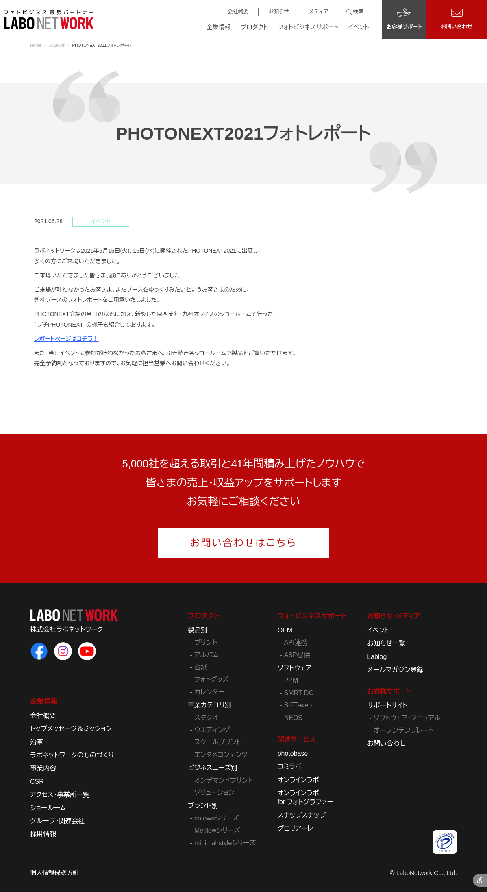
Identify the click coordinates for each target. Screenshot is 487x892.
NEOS (293, 717)
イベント (358, 27)
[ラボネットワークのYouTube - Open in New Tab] (87, 651)
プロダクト (254, 27)
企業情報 (219, 27)
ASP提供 (297, 655)
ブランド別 (203, 805)
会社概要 (237, 12)
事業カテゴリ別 (209, 705)
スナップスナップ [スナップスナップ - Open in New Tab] (302, 815)
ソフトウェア (294, 668)
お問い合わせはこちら (243, 542)
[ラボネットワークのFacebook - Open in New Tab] (39, 651)
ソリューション (214, 792)
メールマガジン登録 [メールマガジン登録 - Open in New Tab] (395, 669)
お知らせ (278, 12)
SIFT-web (298, 705)
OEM (285, 630)
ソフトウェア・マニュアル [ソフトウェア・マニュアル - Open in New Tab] (407, 718)
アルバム (206, 655)
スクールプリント (217, 742)
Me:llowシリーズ (217, 830)
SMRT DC (298, 692)
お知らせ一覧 (386, 643)
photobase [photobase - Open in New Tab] (293, 753)
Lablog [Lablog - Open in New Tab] (377, 656)
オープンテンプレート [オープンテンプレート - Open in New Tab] (403, 730)
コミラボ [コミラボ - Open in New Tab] (290, 766)
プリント (205, 642)
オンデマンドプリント (223, 780)
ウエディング (212, 729)
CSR (37, 781)
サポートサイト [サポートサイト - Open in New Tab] (387, 705)
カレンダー (209, 692)
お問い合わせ (386, 743)
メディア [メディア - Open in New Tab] (318, 12)
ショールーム (48, 808)
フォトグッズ (211, 679)
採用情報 (43, 834)
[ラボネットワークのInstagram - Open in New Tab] (63, 651)
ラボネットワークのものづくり (72, 755)
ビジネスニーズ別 (212, 767)
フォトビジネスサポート (308, 27)
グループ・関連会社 (57, 821)
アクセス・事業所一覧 (59, 794)
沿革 (36, 742)
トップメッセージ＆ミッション (71, 728)
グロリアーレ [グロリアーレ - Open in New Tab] (295, 828)
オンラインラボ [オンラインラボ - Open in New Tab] (298, 779)
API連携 (296, 642)
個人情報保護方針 (54, 872)
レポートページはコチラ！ (66, 339)
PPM (291, 680)
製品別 (197, 630)
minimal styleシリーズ (225, 843)
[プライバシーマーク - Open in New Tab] (445, 842)
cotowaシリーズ (216, 818)
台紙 (200, 667)
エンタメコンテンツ (221, 754)
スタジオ (206, 717)
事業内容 (43, 768)
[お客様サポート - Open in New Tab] (404, 19)
